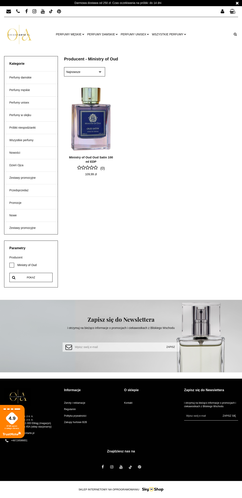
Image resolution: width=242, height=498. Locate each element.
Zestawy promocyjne (22, 177)
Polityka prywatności (75, 415)
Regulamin (70, 409)
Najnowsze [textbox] (73, 72)
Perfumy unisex (135, 34)
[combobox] (84, 71)
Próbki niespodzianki (22, 127)
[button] (232, 11)
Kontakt (128, 402)
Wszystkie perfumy (169, 34)
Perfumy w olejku (20, 115)
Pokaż (31, 277)
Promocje (15, 202)
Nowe (13, 215)
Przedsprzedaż (19, 190)
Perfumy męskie (70, 34)
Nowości (14, 152)
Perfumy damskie (102, 34)
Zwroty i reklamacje (74, 402)
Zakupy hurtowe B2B (75, 422)
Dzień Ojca (16, 165)
